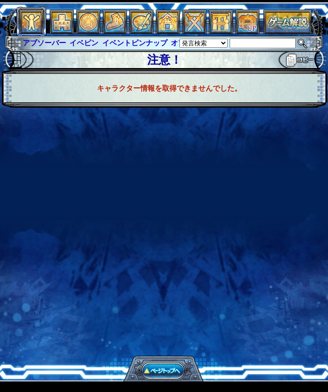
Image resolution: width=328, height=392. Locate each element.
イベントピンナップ (134, 43)
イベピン (83, 43)
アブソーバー (44, 43)
